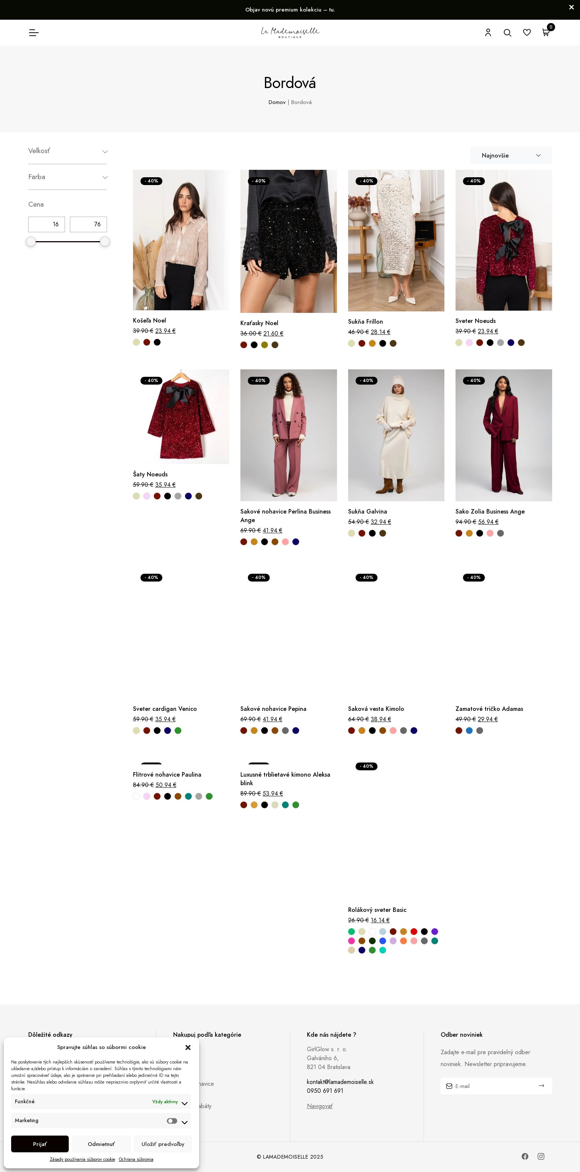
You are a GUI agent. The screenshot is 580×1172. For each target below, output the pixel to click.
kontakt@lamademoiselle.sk (340, 1082)
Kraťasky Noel (259, 323)
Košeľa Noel (149, 320)
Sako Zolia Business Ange (490, 511)
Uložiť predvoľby (163, 1144)
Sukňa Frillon (365, 321)
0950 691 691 (325, 1091)
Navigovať (320, 1106)
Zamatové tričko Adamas (489, 709)
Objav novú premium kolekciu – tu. (290, 10)
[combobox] (511, 155)
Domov (277, 102)
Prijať (40, 1144)
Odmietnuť (101, 1144)
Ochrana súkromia (136, 1159)
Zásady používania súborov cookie (82, 1159)
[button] (188, 1047)
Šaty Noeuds (150, 474)
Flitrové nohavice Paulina (167, 774)
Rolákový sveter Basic (377, 910)
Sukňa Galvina (367, 511)
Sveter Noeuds (476, 321)
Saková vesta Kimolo (376, 709)
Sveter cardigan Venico (165, 709)
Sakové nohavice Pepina (273, 709)
